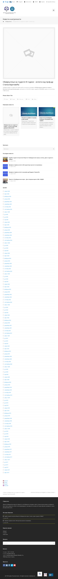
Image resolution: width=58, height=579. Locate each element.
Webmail (4, 531)
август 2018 (7, 428)
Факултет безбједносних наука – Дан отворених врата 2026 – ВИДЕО (26, 179)
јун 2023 (6, 279)
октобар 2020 (7, 361)
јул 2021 (6, 338)
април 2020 (7, 377)
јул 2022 (6, 307)
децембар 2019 (8, 387)
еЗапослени (28, 1)
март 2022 (6, 317)
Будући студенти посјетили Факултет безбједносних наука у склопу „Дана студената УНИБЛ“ (24, 516)
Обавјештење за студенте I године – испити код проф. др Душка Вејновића (11, 126)
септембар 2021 (8, 333)
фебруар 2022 (7, 320)
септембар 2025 (8, 209)
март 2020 (6, 379)
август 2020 (7, 366)
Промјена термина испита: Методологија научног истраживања (25, 165)
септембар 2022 (8, 302)
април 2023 (7, 284)
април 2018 (7, 439)
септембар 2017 (8, 457)
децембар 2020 (8, 356)
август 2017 (7, 459)
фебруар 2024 (7, 258)
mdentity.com (32, 576)
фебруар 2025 (7, 227)
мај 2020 (6, 374)
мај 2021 (6, 343)
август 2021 (7, 335)
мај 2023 (6, 281)
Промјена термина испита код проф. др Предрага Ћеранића (24, 172)
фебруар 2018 (7, 444)
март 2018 (6, 441)
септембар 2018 (8, 426)
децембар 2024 (8, 232)
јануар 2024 (7, 261)
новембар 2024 (8, 235)
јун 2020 (6, 372)
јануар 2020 (7, 384)
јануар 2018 (7, 446)
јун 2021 (6, 341)
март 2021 (6, 348)
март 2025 (6, 224)
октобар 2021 (7, 330)
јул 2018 (6, 431)
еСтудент (5, 532)
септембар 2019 (8, 395)
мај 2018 (6, 436)
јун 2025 (6, 217)
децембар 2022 (8, 294)
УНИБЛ (36, 1)
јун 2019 (6, 403)
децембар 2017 (8, 449)
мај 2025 (6, 219)
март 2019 (6, 410)
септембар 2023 (8, 271)
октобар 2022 (7, 299)
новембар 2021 (8, 328)
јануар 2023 (7, 292)
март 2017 (6, 472)
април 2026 (7, 191)
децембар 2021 (8, 325)
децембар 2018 (8, 418)
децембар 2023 (8, 263)
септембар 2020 (8, 364)
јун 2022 (6, 310)
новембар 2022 (8, 297)
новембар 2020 (8, 359)
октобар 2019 (7, 392)
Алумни (43, 1)
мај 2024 (6, 250)
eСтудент (20, 1)
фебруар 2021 (7, 351)
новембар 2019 (8, 390)
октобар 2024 (7, 237)
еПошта (13, 1)
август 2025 (7, 212)
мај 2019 (6, 405)
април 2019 (7, 408)
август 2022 (7, 304)
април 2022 (7, 315)
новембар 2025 (8, 204)
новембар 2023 (8, 266)
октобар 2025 (7, 206)
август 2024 (7, 243)
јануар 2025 (7, 230)
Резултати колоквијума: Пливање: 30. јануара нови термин (46, 119)
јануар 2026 (7, 199)
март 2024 (6, 255)
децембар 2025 (8, 201)
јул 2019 (6, 400)
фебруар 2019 (7, 413)
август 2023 (7, 273)
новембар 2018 (8, 421)
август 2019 (7, 397)
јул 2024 (6, 245)
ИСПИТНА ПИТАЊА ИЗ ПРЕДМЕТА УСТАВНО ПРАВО (43, 492)
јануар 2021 (7, 354)
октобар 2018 (7, 423)
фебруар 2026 (7, 196)
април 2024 (7, 253)
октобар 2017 (7, 454)
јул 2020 (6, 369)
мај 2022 (6, 312)
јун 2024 (6, 248)
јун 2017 (6, 464)
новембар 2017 (8, 452)
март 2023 (6, 286)
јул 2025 (6, 214)
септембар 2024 (8, 240)
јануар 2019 (7, 415)
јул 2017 (6, 462)
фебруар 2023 (7, 289)
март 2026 (6, 194)
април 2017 (7, 470)
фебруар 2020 (7, 382)
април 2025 (7, 222)
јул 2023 (6, 276)
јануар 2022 (7, 322)
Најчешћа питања (51, 1)
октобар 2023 (7, 268)
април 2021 (7, 346)
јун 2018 (6, 433)
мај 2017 (6, 467)
